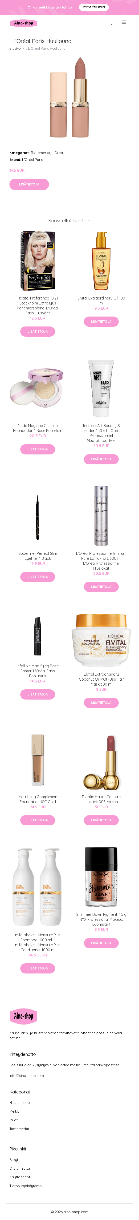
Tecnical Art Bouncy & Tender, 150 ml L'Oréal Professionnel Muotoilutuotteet (101, 433)
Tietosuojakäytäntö (25, 1186)
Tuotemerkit (40, 152)
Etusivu (15, 48)
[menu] (124, 22)
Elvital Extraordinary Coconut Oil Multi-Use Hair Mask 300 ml (101, 679)
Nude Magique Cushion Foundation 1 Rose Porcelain (37, 428)
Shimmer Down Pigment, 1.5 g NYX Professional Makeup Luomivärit (101, 919)
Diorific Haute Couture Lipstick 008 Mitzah (101, 799)
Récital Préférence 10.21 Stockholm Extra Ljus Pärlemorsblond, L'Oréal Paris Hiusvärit (37, 305)
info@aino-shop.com (26, 1075)
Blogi (13, 1159)
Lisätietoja (29, 184)
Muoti (13, 1120)
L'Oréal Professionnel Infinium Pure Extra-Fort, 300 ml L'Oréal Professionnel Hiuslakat (101, 561)
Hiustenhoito (19, 1102)
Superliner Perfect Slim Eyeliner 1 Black (38, 556)
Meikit (14, 1111)
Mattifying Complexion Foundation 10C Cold (37, 799)
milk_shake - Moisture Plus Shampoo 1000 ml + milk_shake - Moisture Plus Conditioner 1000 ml (38, 942)
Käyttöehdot (19, 1177)
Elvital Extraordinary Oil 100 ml (101, 300)
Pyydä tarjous (94, 7)
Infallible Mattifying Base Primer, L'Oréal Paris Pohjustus (38, 671)
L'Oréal (58, 152)
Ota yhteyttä (19, 1168)
